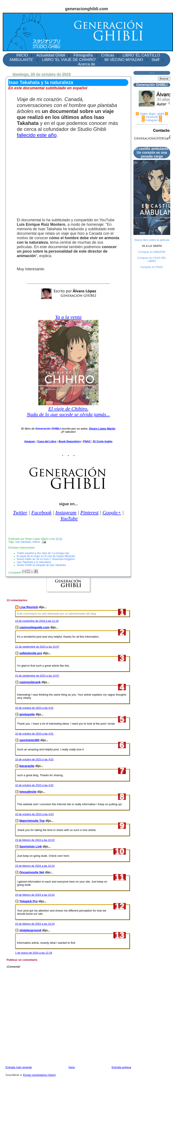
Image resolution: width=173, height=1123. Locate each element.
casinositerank (30, 682)
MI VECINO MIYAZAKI (123, 60)
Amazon (29, 441)
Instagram (65, 512)
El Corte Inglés (102, 441)
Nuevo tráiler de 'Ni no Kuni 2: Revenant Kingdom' (46, 559)
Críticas (107, 55)
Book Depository (70, 441)
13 (119, 935)
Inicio (72, 1067)
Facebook (41, 512)
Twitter (20, 512)
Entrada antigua (121, 1067)
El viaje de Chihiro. (68, 408)
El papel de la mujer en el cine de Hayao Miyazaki (46, 556)
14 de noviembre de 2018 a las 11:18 (37, 620)
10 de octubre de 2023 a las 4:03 (34, 814)
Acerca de (86, 64)
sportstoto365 (29, 740)
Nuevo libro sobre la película (151, 240)
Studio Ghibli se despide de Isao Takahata (41, 565)
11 (119, 877)
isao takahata (23, 541)
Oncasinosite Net (31, 872)
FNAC (87, 441)
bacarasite (26, 766)
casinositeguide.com (34, 627)
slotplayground (30, 930)
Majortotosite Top (32, 820)
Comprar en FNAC (151, 267)
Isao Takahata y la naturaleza (41, 82)
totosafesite (27, 791)
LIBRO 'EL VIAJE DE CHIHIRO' (69, 60)
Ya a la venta (68, 317)
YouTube (69, 518)
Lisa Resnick (28, 607)
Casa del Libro (46, 441)
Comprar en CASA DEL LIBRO (151, 259)
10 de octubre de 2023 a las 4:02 (34, 759)
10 (119, 851)
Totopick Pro (28, 901)
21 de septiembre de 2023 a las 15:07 (37, 646)
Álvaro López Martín (102, 428)
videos (36, 541)
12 (119, 906)
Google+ (112, 512)
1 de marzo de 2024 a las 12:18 (33, 952)
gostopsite (27, 714)
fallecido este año (37, 135)
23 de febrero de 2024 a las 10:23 (34, 840)
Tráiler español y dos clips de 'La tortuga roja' (43, 553)
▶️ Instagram (150, 120)
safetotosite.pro (30, 653)
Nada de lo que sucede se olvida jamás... (68, 414)
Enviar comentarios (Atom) (39, 1075)
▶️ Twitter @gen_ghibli (150, 113)
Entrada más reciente (19, 1067)
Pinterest (89, 512)
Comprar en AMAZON (151, 251)
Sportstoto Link (30, 846)
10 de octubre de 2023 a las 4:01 (34, 707)
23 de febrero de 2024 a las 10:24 (34, 865)
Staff (155, 60)
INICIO (22, 55)
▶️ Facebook (150, 117)
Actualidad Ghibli (50, 55)
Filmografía (83, 55)
